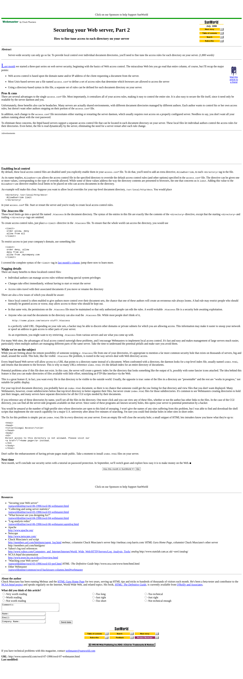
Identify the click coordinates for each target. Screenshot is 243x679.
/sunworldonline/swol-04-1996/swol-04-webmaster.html (38, 530)
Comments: (34, 620)
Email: (26, 632)
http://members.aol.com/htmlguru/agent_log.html (34, 554)
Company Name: (26, 636)
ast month (8, 66)
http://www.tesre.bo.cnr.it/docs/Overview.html (33, 569)
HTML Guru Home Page (71, 593)
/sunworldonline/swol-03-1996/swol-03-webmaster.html (38, 524)
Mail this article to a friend (234, 79)
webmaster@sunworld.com (80, 665)
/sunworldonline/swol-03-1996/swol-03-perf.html (35, 575)
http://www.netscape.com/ (22, 548)
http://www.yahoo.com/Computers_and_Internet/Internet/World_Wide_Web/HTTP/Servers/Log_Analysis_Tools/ (69, 563)
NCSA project (12, 596)
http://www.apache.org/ (20, 542)
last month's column (68, 268)
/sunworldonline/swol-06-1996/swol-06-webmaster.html (38, 518)
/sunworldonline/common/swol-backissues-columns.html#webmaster (45, 581)
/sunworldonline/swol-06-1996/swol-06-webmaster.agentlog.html (43, 536)
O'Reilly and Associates (189, 596)
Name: (26, 628)
